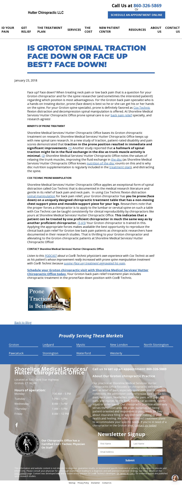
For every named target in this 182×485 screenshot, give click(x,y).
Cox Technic (142, 108)
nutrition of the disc (101, 163)
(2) (43, 156)
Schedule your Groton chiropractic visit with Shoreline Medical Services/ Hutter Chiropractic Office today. (87, 272)
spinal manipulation (41, 196)
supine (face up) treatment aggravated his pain (94, 263)
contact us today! (146, 425)
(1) (70, 148)
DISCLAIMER (20, 473)
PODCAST (51, 256)
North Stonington (156, 345)
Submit (130, 460)
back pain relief (121, 115)
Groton (14, 345)
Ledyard (48, 345)
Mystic (80, 345)
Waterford (83, 353)
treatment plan (120, 167)
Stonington (50, 353)
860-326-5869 (148, 5)
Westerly (116, 353)
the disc (116, 159)
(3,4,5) (82, 223)
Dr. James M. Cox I (125, 473)
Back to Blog (23, 323)
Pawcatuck (16, 353)
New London (119, 345)
